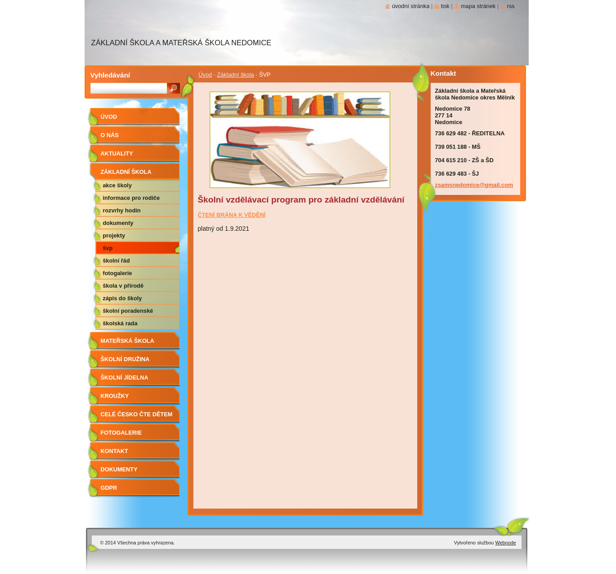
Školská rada (120, 323)
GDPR (109, 487)
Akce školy (117, 185)
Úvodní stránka (410, 6)
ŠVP (108, 248)
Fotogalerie (117, 273)
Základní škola (235, 74)
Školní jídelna (125, 377)
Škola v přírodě (123, 285)
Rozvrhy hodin (122, 210)
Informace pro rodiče (131, 197)
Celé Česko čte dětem (137, 414)
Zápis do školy (122, 298)
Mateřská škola (127, 340)
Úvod (205, 74)
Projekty (114, 235)
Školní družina (125, 359)
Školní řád (116, 260)
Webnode (505, 542)
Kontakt (114, 451)
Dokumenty (118, 223)
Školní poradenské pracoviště (128, 312)
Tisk (445, 6)
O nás (110, 135)
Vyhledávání (110, 75)
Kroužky (115, 396)
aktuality (117, 153)
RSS (510, 6)
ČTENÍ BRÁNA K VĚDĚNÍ (232, 214)
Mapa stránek (478, 6)
